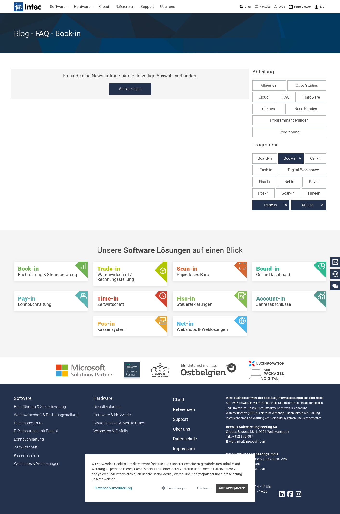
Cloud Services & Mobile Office (119, 423)
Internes (268, 108)
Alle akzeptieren (232, 488)
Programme (289, 132)
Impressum (184, 448)
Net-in (289, 181)
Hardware (311, 97)
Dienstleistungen (107, 406)
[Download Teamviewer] (300, 6)
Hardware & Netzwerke (112, 415)
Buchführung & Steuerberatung (40, 406)
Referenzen (184, 409)
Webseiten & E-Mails (110, 431)
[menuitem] (59, 6)
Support (180, 419)
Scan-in (288, 193)
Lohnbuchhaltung (29, 439)
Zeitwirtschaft (25, 447)
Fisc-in (264, 181)
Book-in (290, 158)
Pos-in (263, 193)
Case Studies (307, 85)
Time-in (313, 193)
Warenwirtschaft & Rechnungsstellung (46, 415)
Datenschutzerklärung (113, 488)
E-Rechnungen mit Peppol (36, 431)
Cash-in (266, 170)
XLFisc (307, 205)
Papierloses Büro (28, 423)
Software (23, 398)
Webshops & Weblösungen (36, 463)
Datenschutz (185, 438)
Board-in (265, 158)
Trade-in (270, 205)
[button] (319, 6)
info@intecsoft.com (251, 441)
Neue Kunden (305, 108)
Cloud (263, 97)
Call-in (315, 158)
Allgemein (269, 85)
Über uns (181, 429)
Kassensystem (26, 455)
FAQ (285, 97)
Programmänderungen (289, 120)
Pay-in (314, 181)
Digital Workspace (303, 170)
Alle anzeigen (130, 88)
